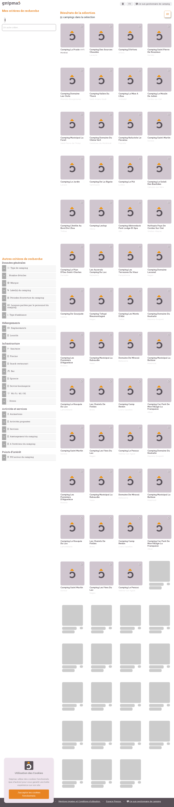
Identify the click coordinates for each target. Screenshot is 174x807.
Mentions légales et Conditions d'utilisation (79, 801)
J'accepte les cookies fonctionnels (29, 794)
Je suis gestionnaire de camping (144, 801)
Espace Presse (113, 801)
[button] (29, 268)
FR (129, 4)
